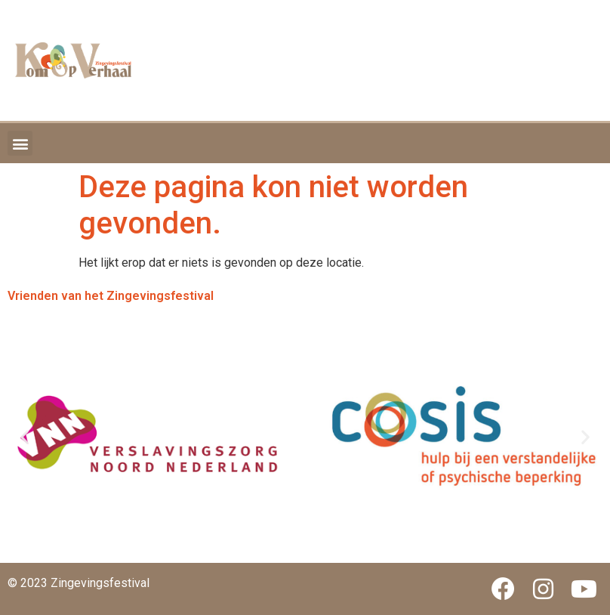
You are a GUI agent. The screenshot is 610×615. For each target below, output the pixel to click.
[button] (20, 143)
